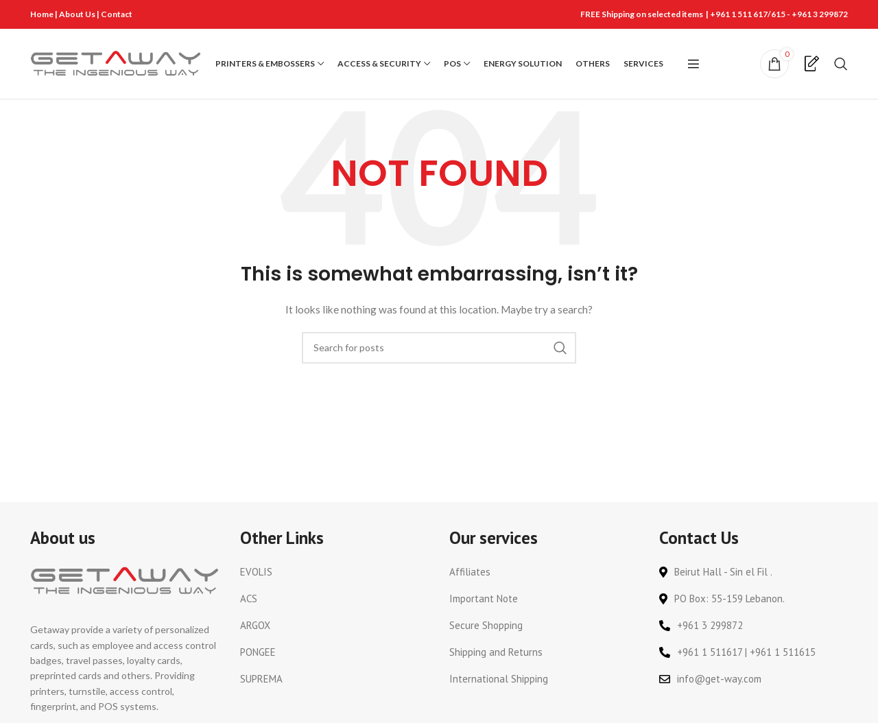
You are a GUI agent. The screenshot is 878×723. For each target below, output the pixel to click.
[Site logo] (116, 63)
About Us (78, 14)
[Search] (841, 64)
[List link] (334, 573)
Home (42, 14)
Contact (116, 14)
